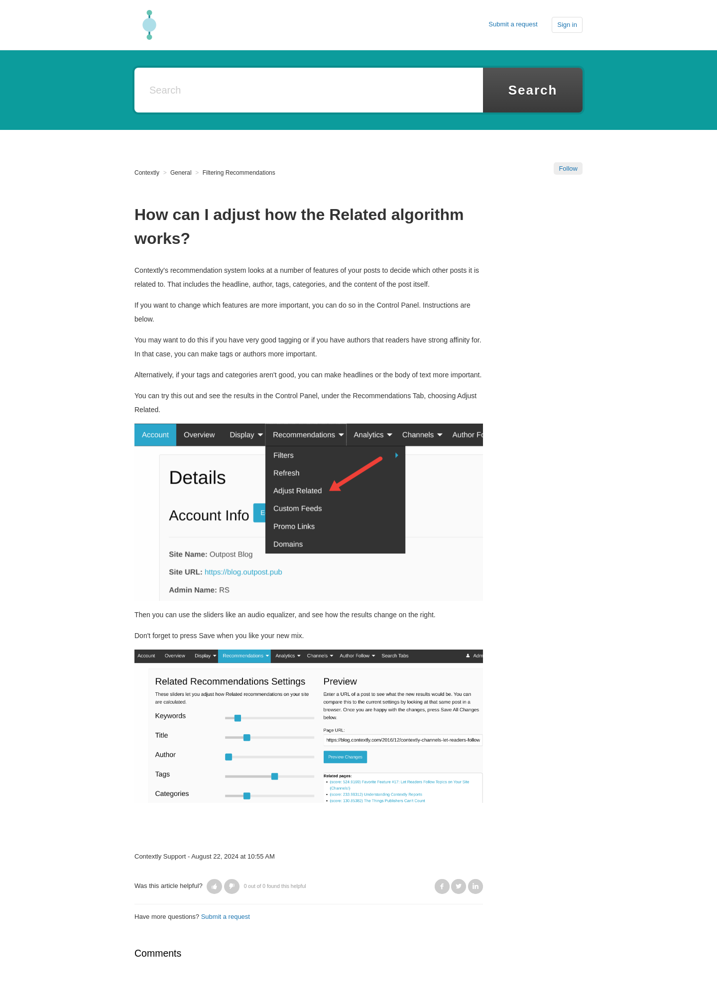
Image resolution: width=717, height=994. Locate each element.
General (181, 172)
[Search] (308, 90)
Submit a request (512, 24)
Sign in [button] (567, 24)
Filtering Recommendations (239, 172)
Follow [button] (568, 168)
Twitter (458, 886)
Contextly (146, 172)
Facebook (442, 886)
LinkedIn (475, 886)
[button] (214, 886)
